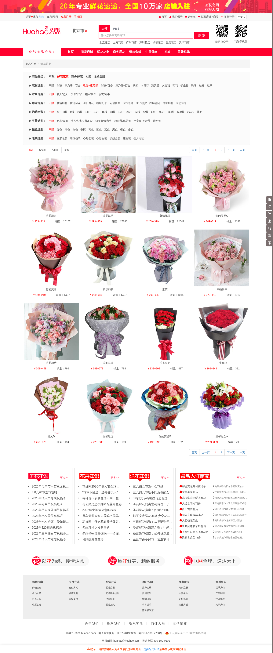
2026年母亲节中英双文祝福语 (52, 486)
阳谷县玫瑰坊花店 (191, 514)
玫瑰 (59, 85)
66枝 (154, 111)
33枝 (137, 111)
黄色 (91, 129)
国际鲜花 (183, 51)
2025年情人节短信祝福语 (49, 539)
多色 (130, 129)
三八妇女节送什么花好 (148, 486)
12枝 (96, 111)
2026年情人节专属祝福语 (49, 498)
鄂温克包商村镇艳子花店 (195, 486)
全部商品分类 (41, 51)
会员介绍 (36, 593)
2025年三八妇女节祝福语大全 (52, 533)
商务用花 (119, 51)
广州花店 (131, 42)
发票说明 (73, 593)
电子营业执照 (106, 633)
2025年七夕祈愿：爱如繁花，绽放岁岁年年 (61, 521)
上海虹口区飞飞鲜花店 (194, 531)
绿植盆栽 (135, 51)
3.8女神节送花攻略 (44, 492)
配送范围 (110, 587)
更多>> (64, 477)
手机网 (78, 16)
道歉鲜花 (168, 103)
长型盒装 (115, 138)
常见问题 (36, 599)
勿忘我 (166, 85)
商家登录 (228, 16)
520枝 (180, 111)
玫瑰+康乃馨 (90, 85)
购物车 (190, 16)
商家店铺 (87, 51)
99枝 (162, 111)
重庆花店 (171, 42)
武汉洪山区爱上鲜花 (192, 497)
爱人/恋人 (62, 94)
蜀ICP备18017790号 (150, 633)
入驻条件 (183, 593)
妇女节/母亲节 (103, 120)
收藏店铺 (205, 16)
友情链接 (180, 623)
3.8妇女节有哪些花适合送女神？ (155, 498)
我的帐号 (176, 16)
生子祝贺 (141, 103)
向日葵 (145, 85)
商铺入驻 (158, 623)
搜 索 (201, 35)
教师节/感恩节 (122, 120)
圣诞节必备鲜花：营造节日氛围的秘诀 (158, 539)
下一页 (231, 149)
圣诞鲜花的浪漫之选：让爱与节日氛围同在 (162, 527)
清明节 (157, 120)
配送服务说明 (112, 593)
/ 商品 (215, 16)
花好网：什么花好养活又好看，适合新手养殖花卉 (115, 521)
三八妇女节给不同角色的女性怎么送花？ (160, 492)
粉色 (67, 129)
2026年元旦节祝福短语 (47, 504)
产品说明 (220, 593)
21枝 (129, 111)
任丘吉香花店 (188, 509)
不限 (51, 76)
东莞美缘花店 (188, 492)
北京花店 (105, 42)
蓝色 (99, 129)
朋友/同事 (104, 94)
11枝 (88, 111)
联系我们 (220, 587)
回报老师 (128, 103)
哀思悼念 (181, 103)
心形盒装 (101, 138)
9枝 (72, 111)
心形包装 (88, 138)
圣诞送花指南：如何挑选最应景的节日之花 (162, 533)
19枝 (121, 111)
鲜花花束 (103, 51)
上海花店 (118, 42)
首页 (163, 16)
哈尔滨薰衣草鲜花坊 (192, 526)
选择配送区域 (151, 649)
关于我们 (220, 604)
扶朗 (135, 85)
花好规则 (183, 599)
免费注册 (66, 16)
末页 (242, 149)
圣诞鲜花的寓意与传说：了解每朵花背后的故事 (165, 504)
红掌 (209, 85)
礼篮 (167, 51)
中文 (241, 17)
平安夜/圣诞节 (142, 120)
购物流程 (36, 587)
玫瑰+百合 (107, 85)
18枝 (113, 111)
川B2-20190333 (126, 633)
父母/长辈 (76, 94)
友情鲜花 (75, 103)
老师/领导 (90, 94)
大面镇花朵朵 (188, 520)
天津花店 (184, 42)
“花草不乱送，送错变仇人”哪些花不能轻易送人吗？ (116, 492)
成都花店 (158, 42)
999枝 (190, 111)
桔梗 (201, 85)
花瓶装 (127, 138)
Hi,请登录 (52, 16)
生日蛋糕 (151, 51)
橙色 (123, 129)
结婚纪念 (101, 103)
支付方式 (73, 587)
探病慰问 (154, 103)
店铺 (104, 28)
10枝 (80, 111)
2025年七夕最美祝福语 (47, 515)
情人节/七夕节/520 (82, 120)
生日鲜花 (88, 103)
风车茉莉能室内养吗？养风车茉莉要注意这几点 (114, 515)
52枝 (146, 111)
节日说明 (146, 604)
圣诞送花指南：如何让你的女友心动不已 (160, 510)
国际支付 (73, 599)
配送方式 (110, 604)
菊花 (175, 85)
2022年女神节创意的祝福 (99, 510)
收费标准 (110, 599)
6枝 (59, 111)
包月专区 (138, 138)
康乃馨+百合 (122, 85)
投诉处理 (220, 599)
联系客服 (36, 604)
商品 (116, 28)
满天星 (155, 85)
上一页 (206, 149)
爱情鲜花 (62, 103)
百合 (78, 85)
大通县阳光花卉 (190, 503)
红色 (59, 129)
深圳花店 (144, 42)
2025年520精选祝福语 (47, 527)
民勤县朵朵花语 (190, 537)
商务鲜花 (77, 76)
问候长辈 (115, 103)
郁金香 (184, 85)
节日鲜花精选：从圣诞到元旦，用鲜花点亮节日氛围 (168, 521)
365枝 (171, 111)
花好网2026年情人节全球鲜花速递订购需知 (111, 486)
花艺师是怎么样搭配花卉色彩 (102, 504)
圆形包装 (62, 138)
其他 (199, 111)
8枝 (65, 111)
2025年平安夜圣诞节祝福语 (50, 510)
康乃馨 (69, 85)
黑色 (115, 129)
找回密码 (146, 593)
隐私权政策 (148, 610)
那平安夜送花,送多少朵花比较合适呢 (157, 515)
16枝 (104, 111)
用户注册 (146, 587)
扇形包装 (75, 138)
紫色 (107, 129)
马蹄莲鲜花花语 (93, 539)
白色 (75, 129)
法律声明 (183, 604)
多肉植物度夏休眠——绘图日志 (103, 533)
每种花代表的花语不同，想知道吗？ (106, 498)
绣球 (193, 85)
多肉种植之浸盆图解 (96, 527)
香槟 (83, 129)
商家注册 (183, 587)
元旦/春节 (62, 120)
